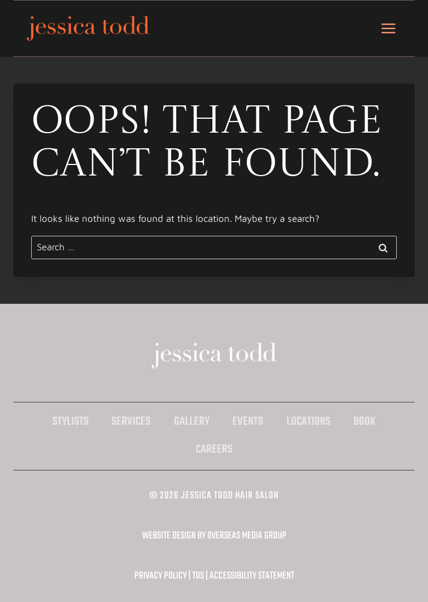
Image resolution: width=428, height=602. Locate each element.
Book (364, 421)
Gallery (192, 421)
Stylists (70, 421)
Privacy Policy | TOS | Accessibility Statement (214, 576)
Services (130, 421)
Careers (214, 449)
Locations (308, 421)
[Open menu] (388, 28)
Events (247, 421)
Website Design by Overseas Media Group (214, 536)
